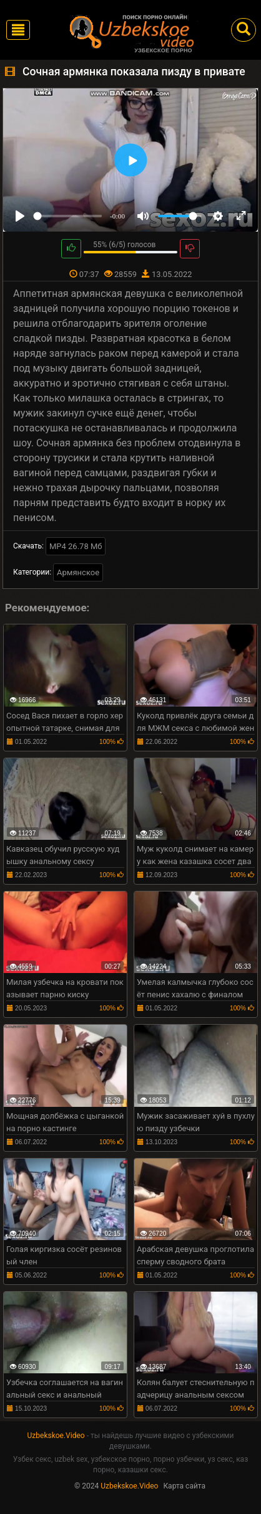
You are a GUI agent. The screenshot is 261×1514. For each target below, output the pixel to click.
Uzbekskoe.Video (56, 1435)
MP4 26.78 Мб (75, 546)
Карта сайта (184, 1486)
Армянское (78, 572)
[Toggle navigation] (18, 30)
